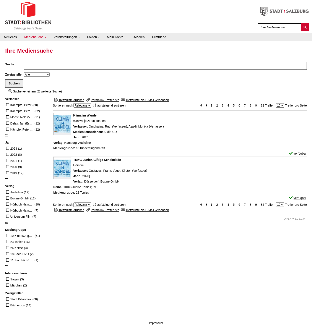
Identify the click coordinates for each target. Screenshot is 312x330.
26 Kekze (16, 248)
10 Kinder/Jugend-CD (21, 236)
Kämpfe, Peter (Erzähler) (21, 129)
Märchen (16, 285)
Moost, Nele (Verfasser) (21, 117)
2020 (13, 167)
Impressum (156, 323)
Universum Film (20, 216)
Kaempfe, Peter (20, 105)
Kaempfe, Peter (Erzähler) (21, 111)
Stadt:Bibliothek (20, 299)
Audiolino (16, 192)
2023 (13, 148)
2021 (13, 161)
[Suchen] (305, 27)
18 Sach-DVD (19, 254)
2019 (13, 173)
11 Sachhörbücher (21, 260)
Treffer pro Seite (296, 105)
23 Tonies (16, 242)
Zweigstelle (13, 74)
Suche (9, 64)
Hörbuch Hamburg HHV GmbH (21, 210)
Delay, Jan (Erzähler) (21, 123)
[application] (35, 37)
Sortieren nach (63, 105)
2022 (13, 154)
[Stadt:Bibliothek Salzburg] (28, 16)
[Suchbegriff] (278, 27)
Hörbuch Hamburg (21, 204)
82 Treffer (267, 105)
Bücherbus (17, 305)
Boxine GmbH (19, 198)
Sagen (14, 279)
